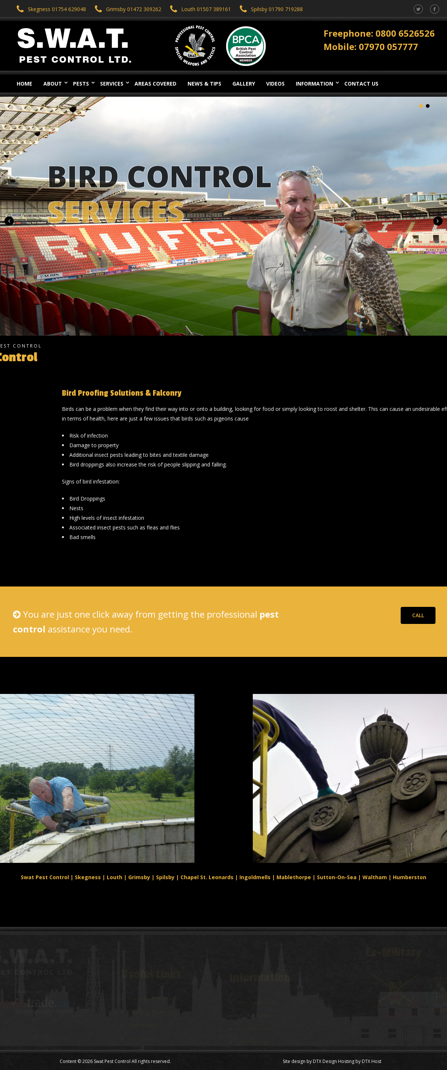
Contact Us (361, 83)
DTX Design (325, 1061)
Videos (275, 83)
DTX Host (371, 1061)
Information (314, 83)
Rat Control (142, 1032)
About (52, 83)
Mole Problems (147, 1018)
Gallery (243, 83)
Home (24, 83)
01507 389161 (214, 9)
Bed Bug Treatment (152, 1005)
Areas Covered (155, 83)
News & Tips (204, 83)
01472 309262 (144, 9)
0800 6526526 (405, 32)
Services (111, 83)
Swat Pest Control (112, 1061)
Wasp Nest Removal (153, 992)
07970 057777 (388, 45)
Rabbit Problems (257, 1021)
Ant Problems (253, 1035)
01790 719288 (286, 9)
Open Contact (253, 1048)
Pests (81, 83)
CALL (418, 615)
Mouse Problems (257, 1008)
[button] (9, 221)
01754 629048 (69, 9)
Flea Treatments (257, 994)
